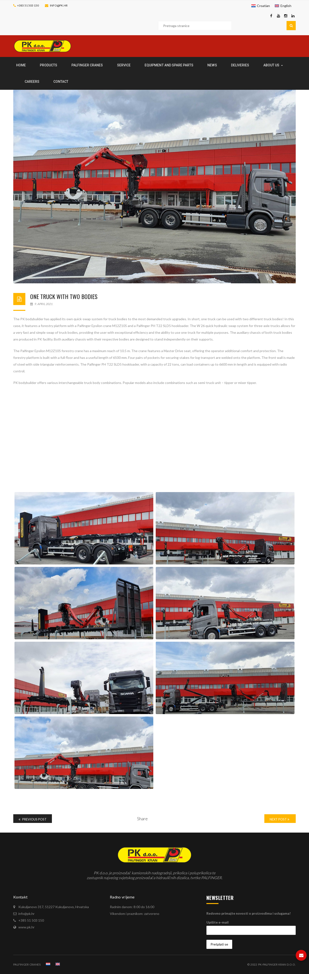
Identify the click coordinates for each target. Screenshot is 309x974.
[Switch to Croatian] (261, 6)
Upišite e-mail (217, 922)
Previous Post (33, 819)
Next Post (279, 819)
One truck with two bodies (64, 296)
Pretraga (291, 25)
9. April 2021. (41, 304)
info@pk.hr (59, 5)
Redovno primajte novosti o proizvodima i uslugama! (248, 913)
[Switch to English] (283, 6)
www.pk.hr (26, 927)
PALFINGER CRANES (27, 964)
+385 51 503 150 (28, 5)
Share (142, 818)
